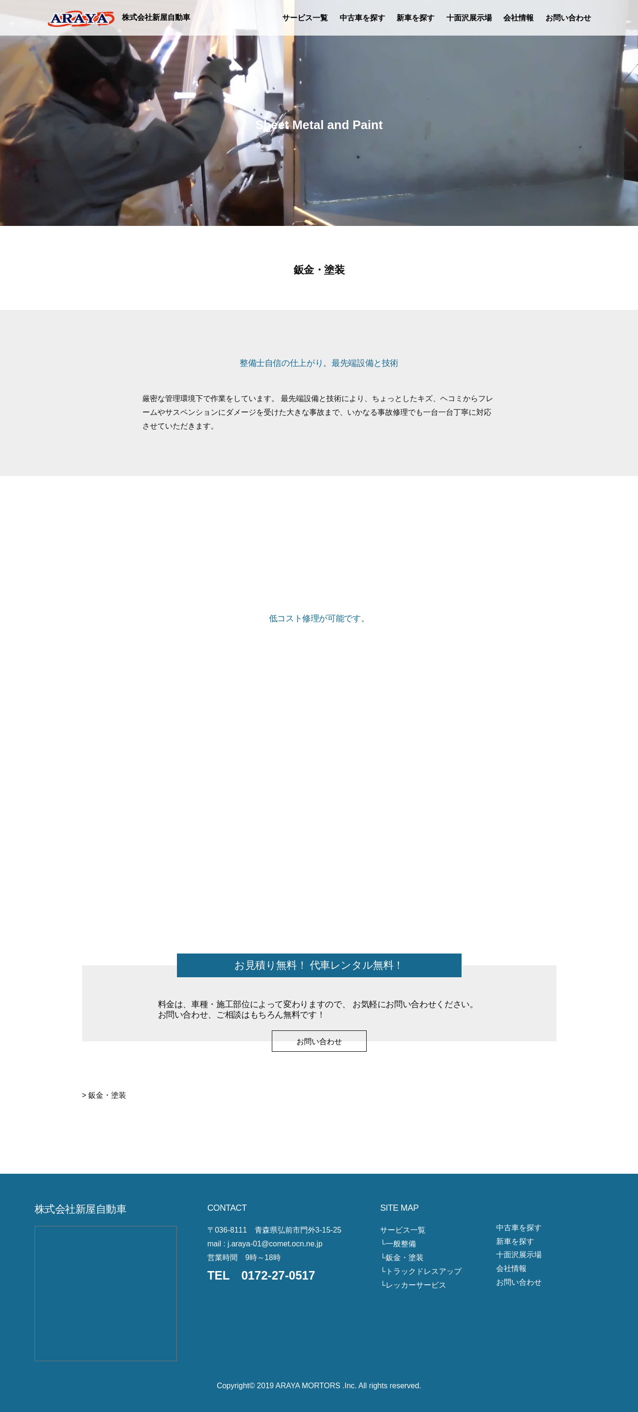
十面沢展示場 (469, 18)
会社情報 (518, 18)
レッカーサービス (416, 1285)
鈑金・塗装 (405, 1257)
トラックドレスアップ (424, 1271)
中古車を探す (362, 18)
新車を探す (416, 18)
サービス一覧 (305, 18)
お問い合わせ (568, 18)
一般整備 (401, 1244)
